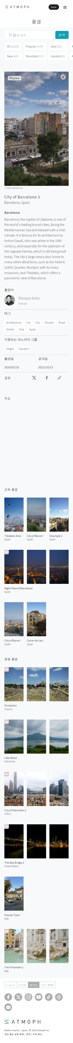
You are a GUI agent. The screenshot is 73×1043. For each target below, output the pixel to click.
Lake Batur (10, 758)
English (10, 985)
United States (11, 866)
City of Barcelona (36, 536)
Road (62, 322)
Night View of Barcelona (18, 588)
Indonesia (9, 761)
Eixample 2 (55, 536)
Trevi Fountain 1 (13, 967)
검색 (62, 34)
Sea (56, 46)
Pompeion (10, 705)
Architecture (13, 322)
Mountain (35, 56)
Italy (6, 918)
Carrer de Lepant (36, 640)
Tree (21, 329)
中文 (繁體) (47, 985)
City (37, 322)
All (13, 46)
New (13, 56)
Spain (25, 202)
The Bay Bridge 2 (14, 862)
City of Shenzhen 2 (15, 810)
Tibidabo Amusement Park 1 (14, 536)
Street (10, 329)
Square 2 (24, 349)
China (7, 813)
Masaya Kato (29, 298)
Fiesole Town (12, 915)
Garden (58, 56)
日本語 (22, 985)
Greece (8, 709)
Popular (34, 46)
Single (10, 349)
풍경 (36, 21)
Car (28, 322)
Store (54, 7)
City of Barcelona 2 (14, 640)
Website (22, 303)
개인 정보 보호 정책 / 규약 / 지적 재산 (23, 1034)
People (49, 322)
